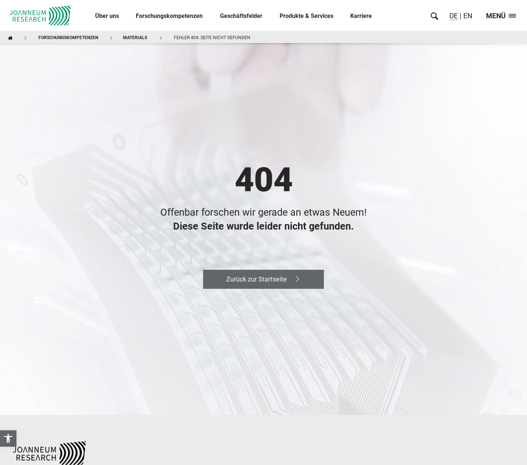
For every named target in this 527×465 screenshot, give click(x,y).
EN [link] (466, 16)
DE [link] (453, 16)
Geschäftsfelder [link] (241, 15)
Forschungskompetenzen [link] (169, 15)
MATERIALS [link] (135, 37)
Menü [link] (501, 16)
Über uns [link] (107, 15)
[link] (8, 438)
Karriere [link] (361, 15)
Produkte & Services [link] (306, 15)
